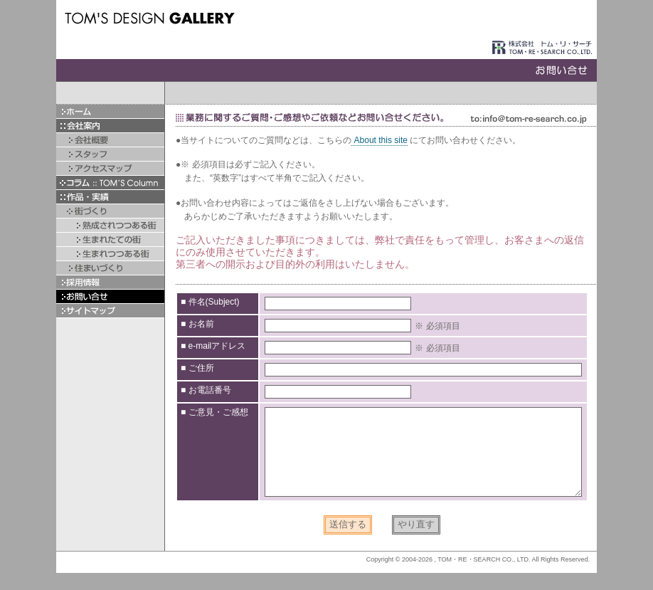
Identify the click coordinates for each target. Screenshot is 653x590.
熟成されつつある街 (110, 225)
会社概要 (110, 140)
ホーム (110, 111)
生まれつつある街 (110, 253)
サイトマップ (110, 310)
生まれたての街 (110, 239)
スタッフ (110, 154)
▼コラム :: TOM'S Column (110, 182)
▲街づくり (110, 211)
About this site (379, 140)
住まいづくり (110, 268)
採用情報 (110, 282)
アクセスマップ (110, 168)
